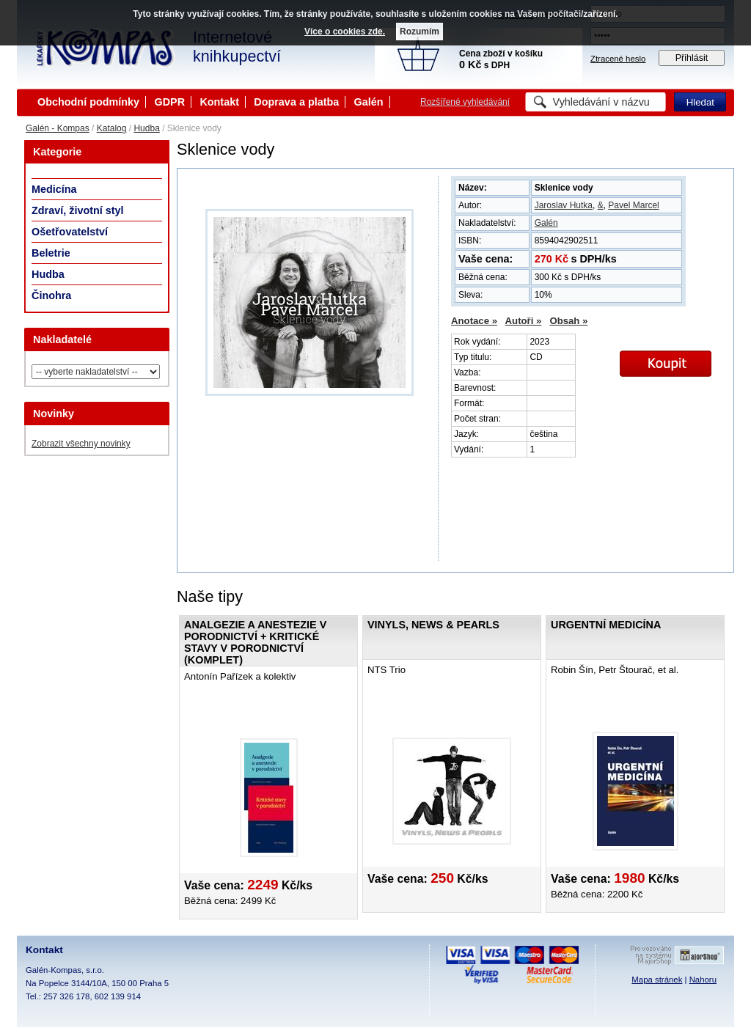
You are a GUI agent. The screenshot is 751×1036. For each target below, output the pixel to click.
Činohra (51, 295)
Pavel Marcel (633, 205)
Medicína (54, 189)
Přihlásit (691, 58)
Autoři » (523, 320)
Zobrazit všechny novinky (81, 443)
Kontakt (219, 102)
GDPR (169, 102)
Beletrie (51, 253)
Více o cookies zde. (344, 31)
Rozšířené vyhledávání (465, 102)
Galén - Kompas (57, 128)
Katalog (112, 128)
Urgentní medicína (606, 625)
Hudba (146, 128)
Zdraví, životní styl (78, 210)
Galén (369, 102)
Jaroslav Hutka (564, 205)
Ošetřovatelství (70, 232)
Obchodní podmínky (88, 102)
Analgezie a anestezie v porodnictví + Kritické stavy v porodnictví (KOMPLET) (255, 642)
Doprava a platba (296, 102)
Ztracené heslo (617, 58)
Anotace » (474, 320)
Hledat (700, 102)
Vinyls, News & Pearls (433, 625)
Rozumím (419, 31)
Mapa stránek (656, 979)
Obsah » (568, 320)
